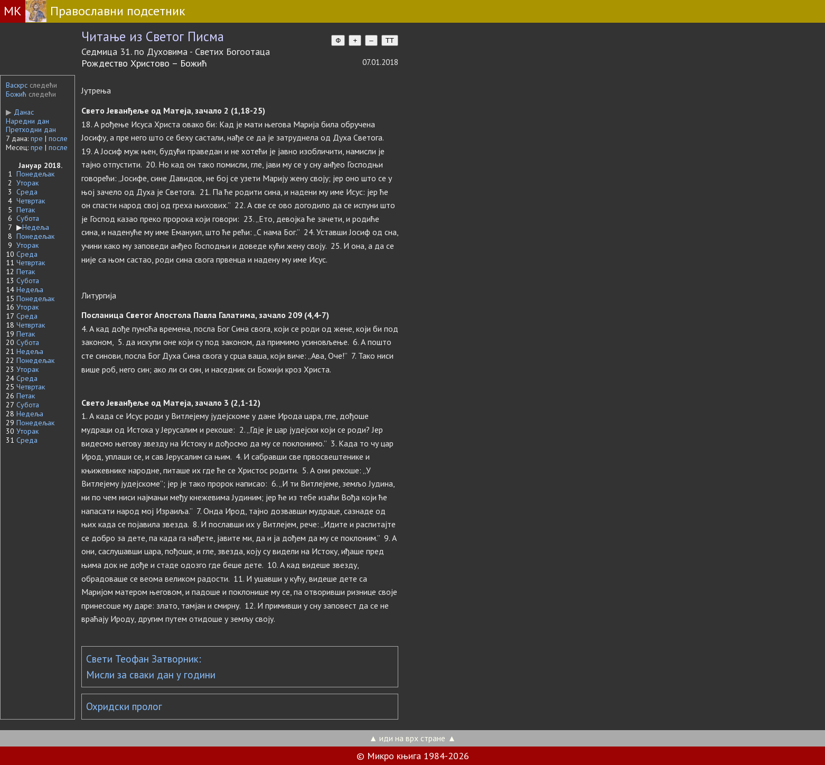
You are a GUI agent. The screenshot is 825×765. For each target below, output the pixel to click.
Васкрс (16, 85)
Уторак (27, 183)
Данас (20, 112)
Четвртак (30, 201)
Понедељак (35, 174)
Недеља (35, 227)
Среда (27, 192)
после (58, 138)
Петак (25, 209)
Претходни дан (31, 129)
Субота (27, 218)
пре (37, 138)
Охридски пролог (124, 706)
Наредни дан (27, 121)
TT (390, 40)
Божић (16, 94)
